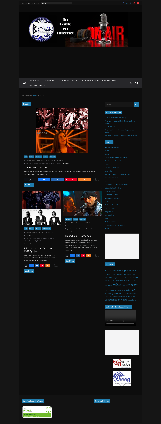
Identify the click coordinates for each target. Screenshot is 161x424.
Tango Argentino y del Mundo (115, 225)
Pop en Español (110, 208)
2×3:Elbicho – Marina (36, 167)
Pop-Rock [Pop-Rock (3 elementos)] (111, 290)
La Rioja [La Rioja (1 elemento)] (114, 281)
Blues (107, 154)
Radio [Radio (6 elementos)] (128, 290)
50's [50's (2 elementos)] (111, 271)
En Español (108, 171)
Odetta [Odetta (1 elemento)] (124, 285)
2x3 (26, 157)
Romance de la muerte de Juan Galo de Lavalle (121, 135)
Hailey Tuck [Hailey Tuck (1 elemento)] (116, 278)
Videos (107, 229)
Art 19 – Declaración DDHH (114, 147)
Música (46, 157)
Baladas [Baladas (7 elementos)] (135, 270)
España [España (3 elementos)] (123, 274)
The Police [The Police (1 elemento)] (122, 296)
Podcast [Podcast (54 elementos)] (132, 285)
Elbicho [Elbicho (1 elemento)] (119, 274)
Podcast (75, 81)
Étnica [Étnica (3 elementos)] (134, 300)
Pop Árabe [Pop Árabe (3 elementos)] (118, 290)
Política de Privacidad (37, 86)
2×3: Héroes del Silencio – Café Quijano (39, 249)
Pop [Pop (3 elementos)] (106, 290)
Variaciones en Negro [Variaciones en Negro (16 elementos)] (116, 299)
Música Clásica (110, 191)
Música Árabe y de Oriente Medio (116, 185)
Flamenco (38, 157)
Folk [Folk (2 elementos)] (134, 274)
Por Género (61, 81)
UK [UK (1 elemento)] (131, 296)
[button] (67, 80)
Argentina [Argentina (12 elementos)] (126, 270)
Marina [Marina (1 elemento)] (130, 281)
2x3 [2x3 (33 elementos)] (107, 270)
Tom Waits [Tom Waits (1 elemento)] (128, 296)
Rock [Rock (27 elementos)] (133, 289)
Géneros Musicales (111, 178)
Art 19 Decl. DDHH (109, 81)
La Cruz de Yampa (111, 126)
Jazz (106, 181)
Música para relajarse (112, 198)
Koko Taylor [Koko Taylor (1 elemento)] (108, 281)
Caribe (107, 164)
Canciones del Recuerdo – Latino (116, 161)
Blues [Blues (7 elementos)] (107, 274)
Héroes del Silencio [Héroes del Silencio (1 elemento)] (129, 278)
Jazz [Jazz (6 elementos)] (136, 277)
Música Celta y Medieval (113, 188)
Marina (48, 163)
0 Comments (58, 160)
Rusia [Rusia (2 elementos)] (119, 294)
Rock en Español (110, 222)
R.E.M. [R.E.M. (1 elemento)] (123, 290)
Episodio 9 (69, 229)
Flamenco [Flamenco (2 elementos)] (129, 274)
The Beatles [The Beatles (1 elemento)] (116, 296)
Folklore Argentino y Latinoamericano (117, 174)
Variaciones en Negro (90, 81)
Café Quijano (32, 238)
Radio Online (34, 81)
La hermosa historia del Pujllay (115, 118)
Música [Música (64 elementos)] (117, 285)
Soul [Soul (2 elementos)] (111, 296)
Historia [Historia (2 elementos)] (121, 278)
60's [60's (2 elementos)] (114, 271)
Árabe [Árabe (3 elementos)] (130, 300)
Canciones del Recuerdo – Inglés (116, 157)
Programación (48, 81)
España (31, 157)
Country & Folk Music (112, 168)
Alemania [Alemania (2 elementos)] (118, 271)
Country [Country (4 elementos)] (113, 274)
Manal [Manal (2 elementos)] (125, 281)
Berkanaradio (41, 160)
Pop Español (46, 228)
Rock (106, 218)
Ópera (107, 201)
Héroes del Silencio (48, 238)
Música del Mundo (111, 195)
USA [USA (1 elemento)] (134, 296)
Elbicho (31, 163)
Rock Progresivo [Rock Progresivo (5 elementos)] (111, 293)
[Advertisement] (80, 62)
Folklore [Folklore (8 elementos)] (108, 277)
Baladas (107, 151)
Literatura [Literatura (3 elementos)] (119, 281)
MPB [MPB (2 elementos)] (110, 285)
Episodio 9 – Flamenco (78, 236)
